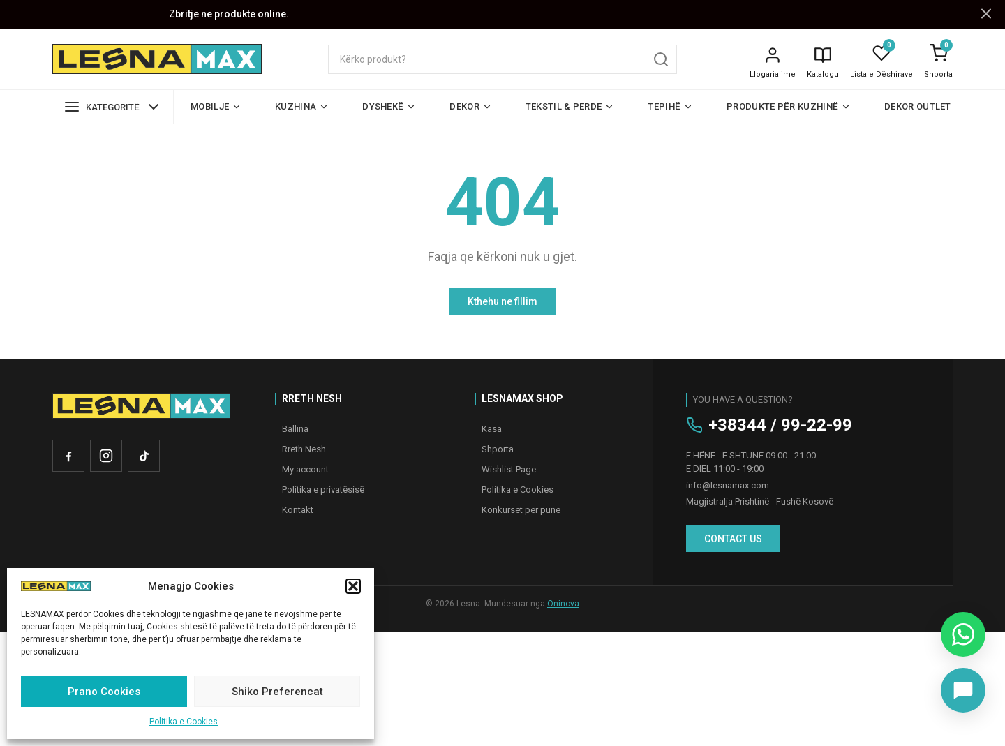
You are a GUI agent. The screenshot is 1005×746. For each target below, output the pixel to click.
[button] (353, 586)
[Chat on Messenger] (963, 690)
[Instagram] (106, 456)
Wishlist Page (509, 469)
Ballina (295, 429)
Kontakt (297, 510)
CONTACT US (733, 538)
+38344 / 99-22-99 (780, 425)
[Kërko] (661, 59)
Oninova (563, 604)
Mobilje (216, 106)
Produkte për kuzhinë (789, 106)
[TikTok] (144, 456)
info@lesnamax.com (727, 485)
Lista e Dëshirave (881, 74)
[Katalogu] (823, 62)
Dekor (470, 106)
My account (305, 469)
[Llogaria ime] (773, 62)
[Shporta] (939, 53)
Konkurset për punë (521, 510)
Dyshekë (389, 106)
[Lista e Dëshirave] (881, 53)
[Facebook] (68, 456)
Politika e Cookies (183, 721)
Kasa (492, 429)
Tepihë (670, 106)
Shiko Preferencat (277, 691)
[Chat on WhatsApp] (963, 634)
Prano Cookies (104, 691)
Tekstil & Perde (570, 106)
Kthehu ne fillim (502, 301)
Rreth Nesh (304, 449)
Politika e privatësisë (323, 489)
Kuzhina (302, 106)
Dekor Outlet (917, 106)
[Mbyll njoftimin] (986, 14)
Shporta (938, 74)
